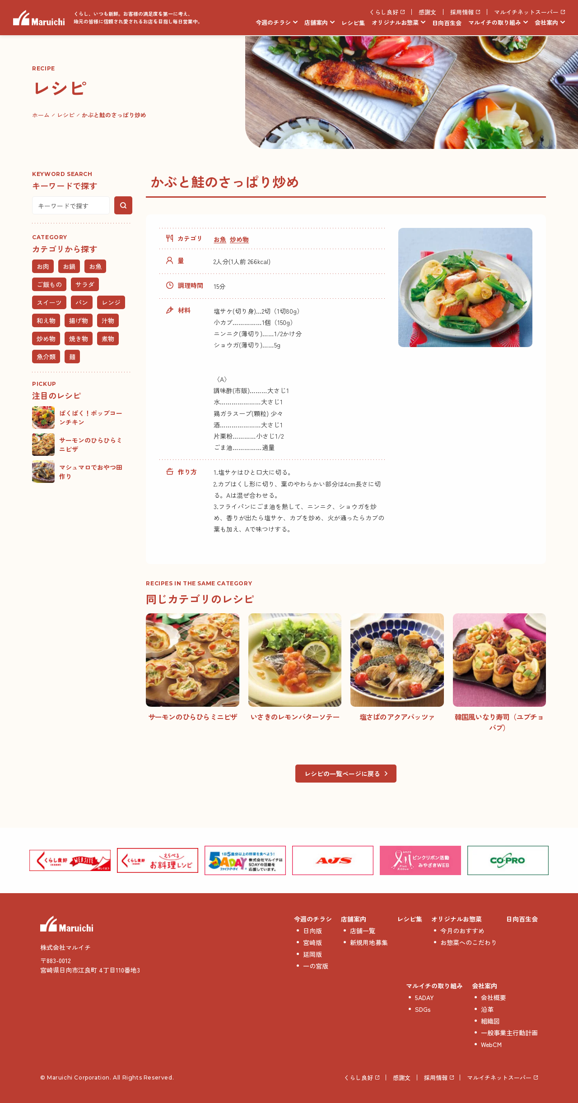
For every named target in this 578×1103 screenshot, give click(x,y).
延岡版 (312, 954)
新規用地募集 (369, 942)
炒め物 (239, 239)
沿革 (487, 1009)
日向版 (312, 930)
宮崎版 (312, 942)
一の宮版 (315, 965)
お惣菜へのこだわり (468, 942)
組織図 (490, 1020)
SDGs (423, 1009)
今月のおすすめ (462, 930)
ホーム (41, 115)
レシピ (66, 115)
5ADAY (424, 997)
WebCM (491, 1044)
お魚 (220, 239)
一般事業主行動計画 (509, 1032)
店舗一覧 (362, 930)
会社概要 (493, 997)
